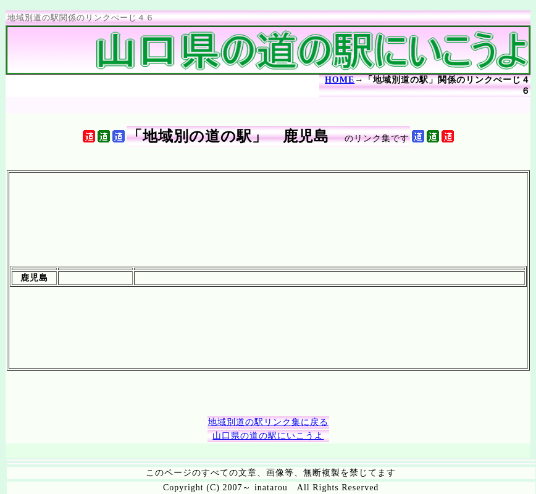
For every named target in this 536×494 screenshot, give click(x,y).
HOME (339, 79)
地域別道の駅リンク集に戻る (268, 422)
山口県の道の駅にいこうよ (268, 435)
